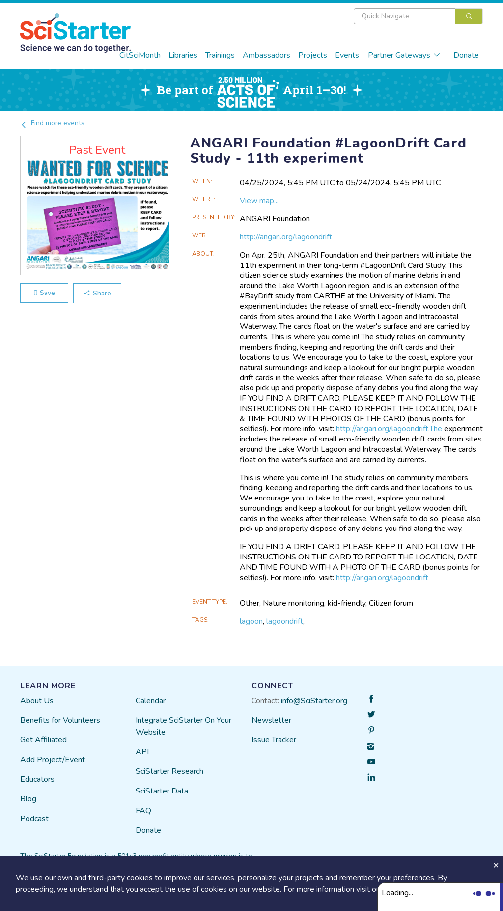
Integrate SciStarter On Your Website (183, 726)
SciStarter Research (169, 771)
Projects (312, 55)
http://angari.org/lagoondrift (286, 237)
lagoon (251, 621)
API (142, 751)
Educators (37, 779)
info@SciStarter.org (314, 700)
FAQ (143, 810)
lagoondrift (284, 621)
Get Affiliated (43, 740)
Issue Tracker (274, 740)
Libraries (182, 55)
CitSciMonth (140, 55)
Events (347, 55)
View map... (259, 200)
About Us (37, 700)
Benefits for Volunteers (60, 720)
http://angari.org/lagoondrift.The (389, 428)
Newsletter (271, 720)
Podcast (34, 818)
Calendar (151, 700)
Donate (466, 55)
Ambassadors (266, 55)
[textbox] (404, 16)
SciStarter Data (162, 791)
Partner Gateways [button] (404, 55)
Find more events (52, 123)
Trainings (220, 55)
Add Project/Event (52, 759)
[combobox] (418, 16)
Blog (28, 798)
